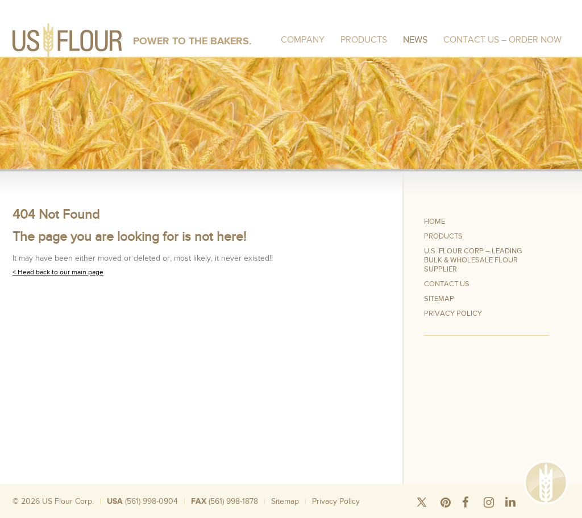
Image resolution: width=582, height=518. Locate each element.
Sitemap (439, 298)
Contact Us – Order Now (502, 39)
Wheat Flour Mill (426, 513)
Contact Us (446, 284)
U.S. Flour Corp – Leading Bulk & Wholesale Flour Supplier (473, 260)
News (415, 39)
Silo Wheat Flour (94, 513)
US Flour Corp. (68, 501)
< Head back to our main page (58, 272)
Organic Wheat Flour (480, 513)
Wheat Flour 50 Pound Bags (158, 513)
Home (434, 221)
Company (303, 39)
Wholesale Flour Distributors (267, 513)
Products (363, 39)
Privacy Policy (453, 313)
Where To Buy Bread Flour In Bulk (355, 513)
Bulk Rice (212, 513)
